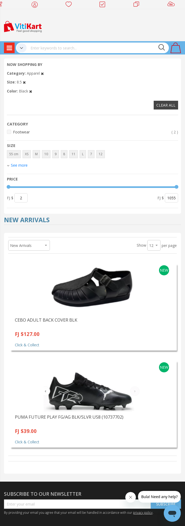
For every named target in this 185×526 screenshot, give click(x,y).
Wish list (70, 5)
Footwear (95, 132)
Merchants (138, 5)
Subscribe (166, 504)
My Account (36, 5)
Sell (172, 5)
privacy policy (143, 512)
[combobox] (98, 48)
